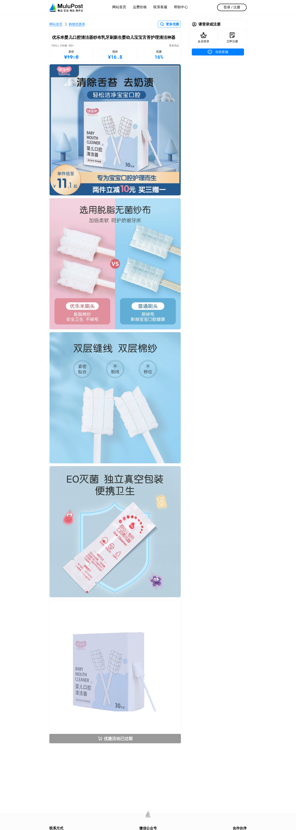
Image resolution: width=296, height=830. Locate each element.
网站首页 (119, 7)
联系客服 (160, 7)
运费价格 (140, 7)
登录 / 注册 (231, 7)
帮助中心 (181, 7)
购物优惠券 (77, 24)
